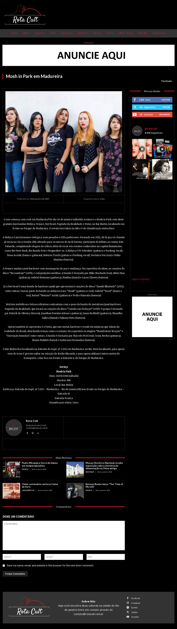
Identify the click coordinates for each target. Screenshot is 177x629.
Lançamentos (28, 490)
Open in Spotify (141, 279)
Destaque (90, 472)
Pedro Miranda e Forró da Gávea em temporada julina (39, 464)
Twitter (134, 612)
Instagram (135, 603)
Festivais (166, 81)
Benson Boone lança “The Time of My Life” (104, 485)
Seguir (166, 107)
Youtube (135, 617)
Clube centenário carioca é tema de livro (40, 485)
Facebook (135, 598)
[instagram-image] (142, 149)
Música (25, 469)
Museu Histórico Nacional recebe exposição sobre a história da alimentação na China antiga (104, 465)
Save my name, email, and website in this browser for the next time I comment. (50, 565)
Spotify (134, 607)
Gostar (165, 99)
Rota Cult (32, 420)
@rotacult (151, 128)
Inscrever (164, 114)
